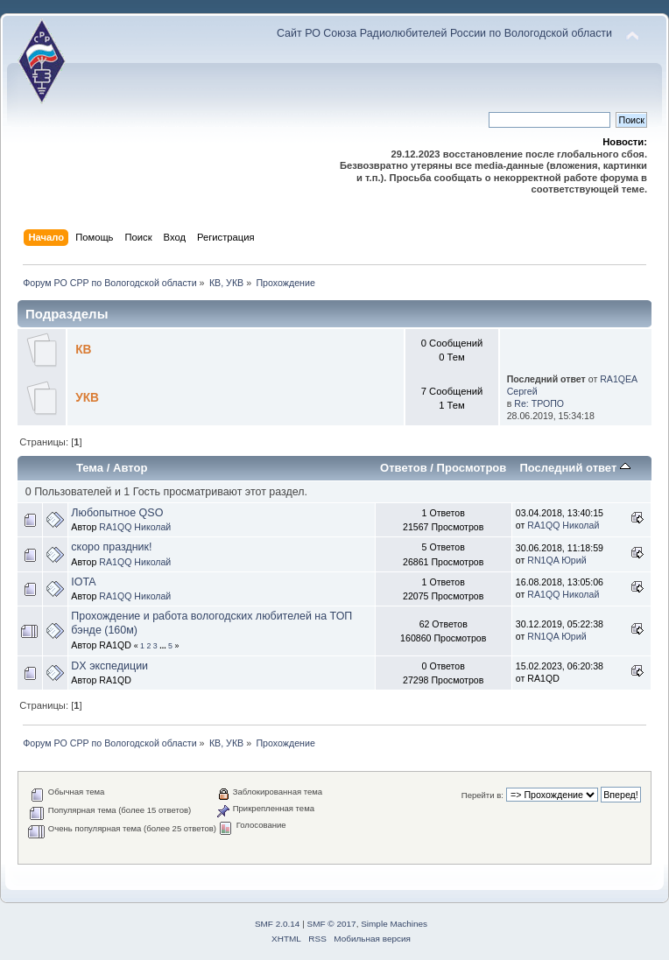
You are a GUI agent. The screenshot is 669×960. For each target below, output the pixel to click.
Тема (89, 467)
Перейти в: (482, 795)
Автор (130, 467)
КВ (83, 349)
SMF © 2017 (331, 923)
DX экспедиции (109, 666)
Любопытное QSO (117, 513)
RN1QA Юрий (556, 560)
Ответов (403, 467)
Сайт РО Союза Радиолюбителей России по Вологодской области (444, 33)
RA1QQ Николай (135, 527)
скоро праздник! (111, 547)
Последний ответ (574, 467)
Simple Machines (394, 923)
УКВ (87, 397)
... (163, 645)
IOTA (83, 582)
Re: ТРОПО (539, 403)
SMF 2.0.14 (277, 923)
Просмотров (472, 467)
